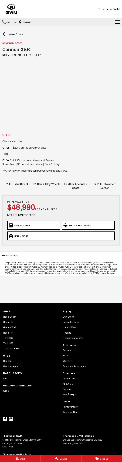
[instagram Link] (11, 419)
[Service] (61, 458)
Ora (5, 378)
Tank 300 (8, 337)
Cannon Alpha (10, 366)
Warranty (68, 360)
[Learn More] (61, 235)
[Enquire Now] (33, 225)
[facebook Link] (5, 419)
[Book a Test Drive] (88, 225)
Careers (67, 389)
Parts (66, 355)
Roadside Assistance (74, 366)
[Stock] (20, 458)
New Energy (69, 394)
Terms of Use (70, 412)
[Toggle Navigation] (117, 22)
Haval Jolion (9, 316)
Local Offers (69, 327)
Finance (67, 332)
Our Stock (68, 316)
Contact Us (69, 378)
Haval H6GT (9, 327)
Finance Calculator (73, 337)
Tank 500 (8, 343)
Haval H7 (8, 332)
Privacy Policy (70, 406)
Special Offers (71, 321)
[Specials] (101, 458)
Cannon (7, 360)
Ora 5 (6, 390)
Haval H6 (8, 321)
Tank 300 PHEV (11, 348)
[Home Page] (11, 9)
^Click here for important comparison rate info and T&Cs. (36, 170)
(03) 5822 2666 (15, 443)
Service (67, 350)
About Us (68, 383)
